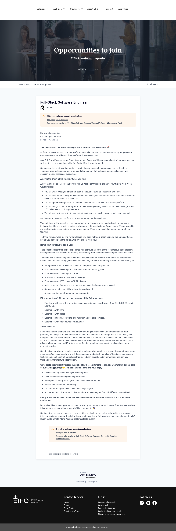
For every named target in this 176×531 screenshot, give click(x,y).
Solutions (41, 9)
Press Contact (70, 508)
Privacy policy (81, 482)
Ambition (57, 9)
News (66, 502)
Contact (109, 9)
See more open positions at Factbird (63, 454)
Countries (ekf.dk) (71, 511)
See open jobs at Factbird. (57, 120)
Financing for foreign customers (111, 514)
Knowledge (75, 9)
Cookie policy (93, 482)
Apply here (123, 9)
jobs (24, 84)
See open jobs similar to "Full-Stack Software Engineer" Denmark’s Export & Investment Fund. (84, 123)
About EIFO (92, 9)
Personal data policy (106, 508)
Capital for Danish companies (110, 511)
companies (42, 84)
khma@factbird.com (85, 419)
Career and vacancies (107, 502)
